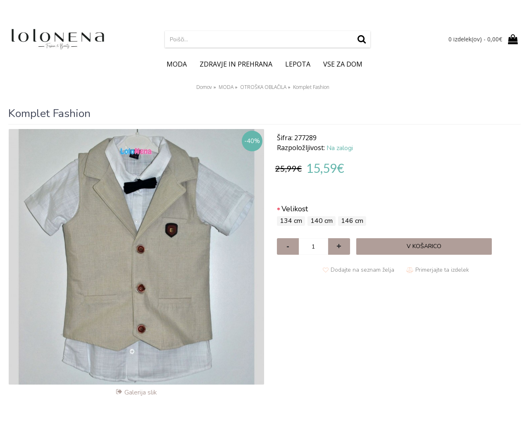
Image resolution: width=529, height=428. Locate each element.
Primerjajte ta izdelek (442, 270)
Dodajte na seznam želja (362, 270)
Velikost (294, 209)
